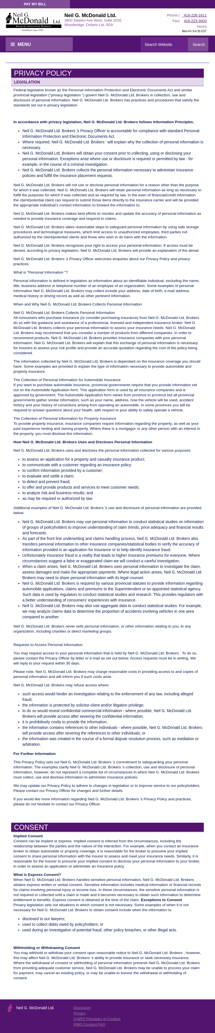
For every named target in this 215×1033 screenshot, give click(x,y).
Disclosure (82, 1008)
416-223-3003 (195, 21)
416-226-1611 (194, 15)
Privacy (80, 1013)
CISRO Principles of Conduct (97, 1019)
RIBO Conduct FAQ (89, 1024)
